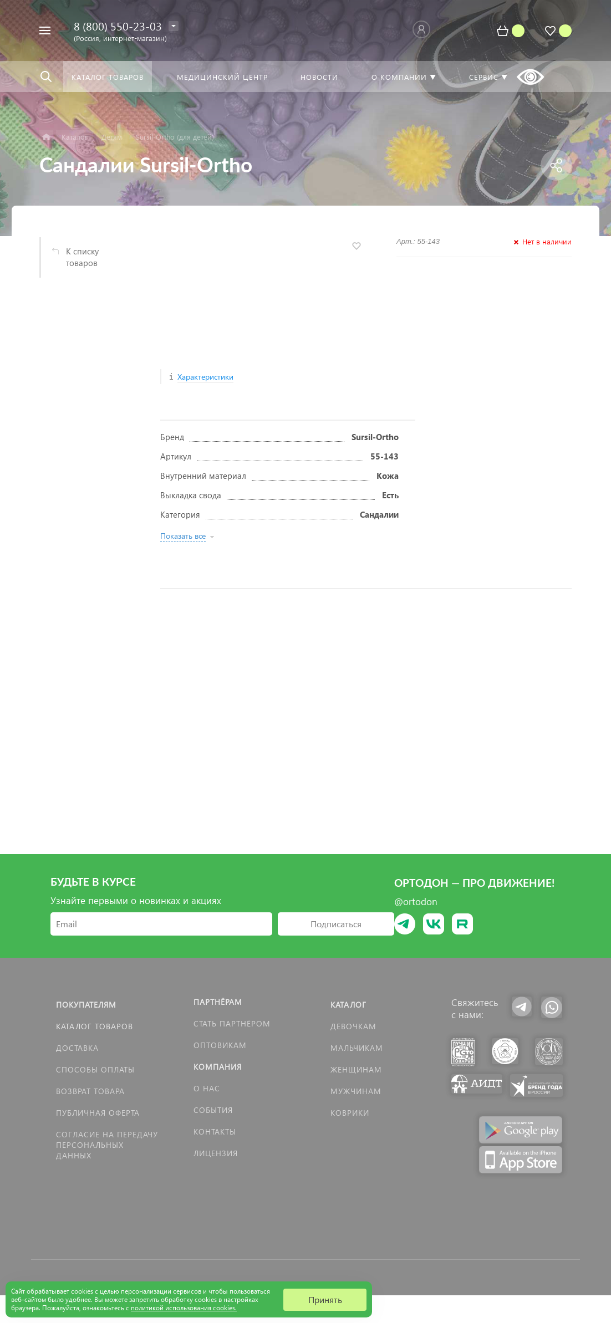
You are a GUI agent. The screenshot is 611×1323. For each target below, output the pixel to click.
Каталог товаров (94, 1026)
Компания (218, 1066)
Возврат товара (90, 1091)
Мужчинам (355, 1091)
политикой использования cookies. (184, 1308)
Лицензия (216, 1153)
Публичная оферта (98, 1112)
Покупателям (86, 1004)
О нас (207, 1088)
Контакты (215, 1131)
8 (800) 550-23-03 (118, 25)
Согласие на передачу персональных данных (107, 1145)
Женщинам (356, 1069)
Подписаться (335, 923)
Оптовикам (220, 1045)
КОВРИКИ (349, 1112)
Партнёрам (218, 1002)
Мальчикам (356, 1048)
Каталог (348, 1004)
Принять (325, 1299)
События (213, 1110)
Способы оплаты (95, 1069)
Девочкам (353, 1026)
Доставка (77, 1048)
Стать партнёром (232, 1023)
